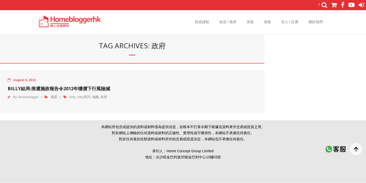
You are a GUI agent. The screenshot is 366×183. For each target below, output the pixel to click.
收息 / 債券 (228, 22)
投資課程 (202, 22)
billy (72, 97)
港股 (267, 22)
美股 (250, 22)
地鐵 (95, 97)
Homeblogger (28, 97)
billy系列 (83, 97)
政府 (103, 97)
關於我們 (316, 22)
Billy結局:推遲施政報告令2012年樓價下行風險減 (59, 88)
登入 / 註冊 (289, 22)
